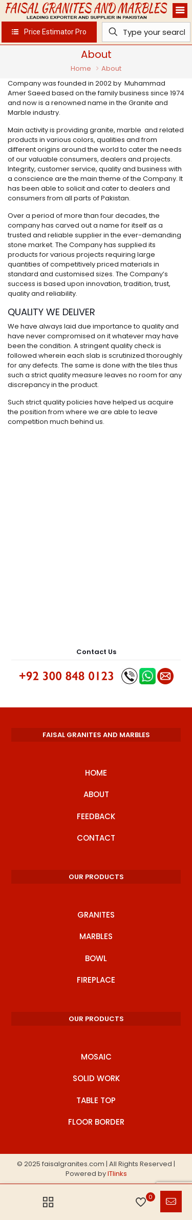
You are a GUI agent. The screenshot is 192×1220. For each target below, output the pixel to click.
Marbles (96, 936)
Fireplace (96, 979)
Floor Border (96, 1121)
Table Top (96, 1100)
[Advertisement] (96, 538)
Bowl (96, 958)
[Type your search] (146, 32)
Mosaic (96, 1056)
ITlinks (117, 1173)
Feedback (96, 816)
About (96, 794)
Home (81, 68)
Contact (96, 837)
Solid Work (96, 1078)
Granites (96, 914)
